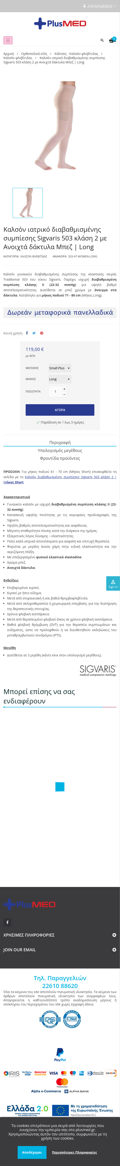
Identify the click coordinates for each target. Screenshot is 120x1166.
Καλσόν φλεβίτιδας (34, 256)
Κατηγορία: (11, 256)
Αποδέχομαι (32, 1152)
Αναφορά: (60, 256)
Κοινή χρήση (27, 333)
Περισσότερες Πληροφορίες (74, 1152)
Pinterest (41, 333)
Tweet (34, 333)
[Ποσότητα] (55, 391)
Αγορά (60, 410)
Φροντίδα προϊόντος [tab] (60, 458)
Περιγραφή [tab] (60, 442)
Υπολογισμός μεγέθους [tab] (60, 450)
